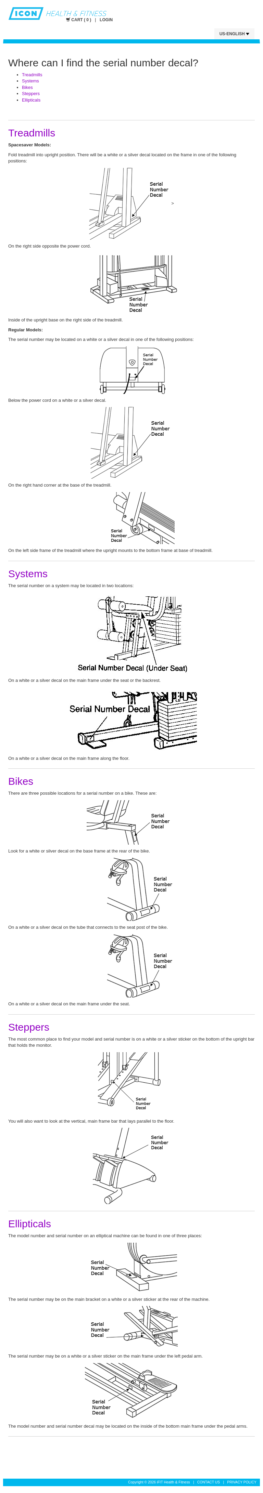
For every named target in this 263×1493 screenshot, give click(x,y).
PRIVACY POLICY (241, 1482)
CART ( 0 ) (79, 19)
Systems (30, 80)
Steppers (31, 93)
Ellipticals (31, 100)
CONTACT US (208, 1482)
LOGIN (106, 19)
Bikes (27, 87)
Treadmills (32, 74)
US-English (234, 33)
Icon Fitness (106, 13)
